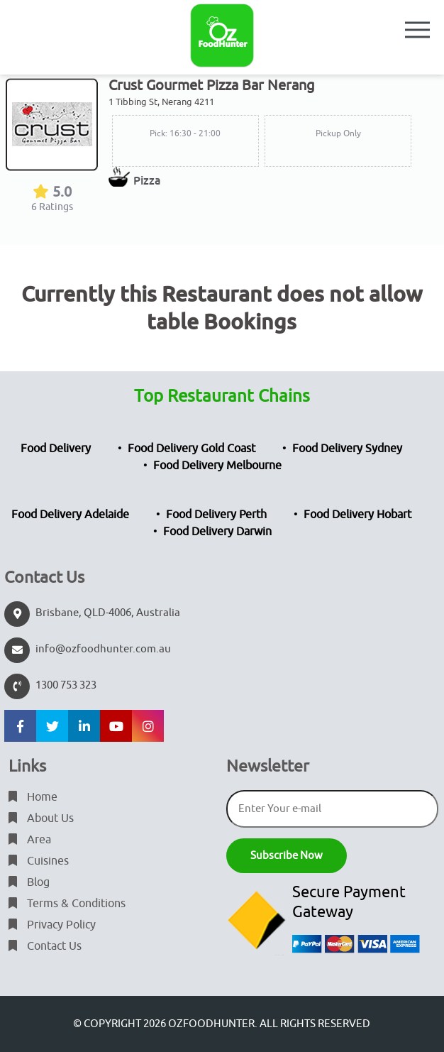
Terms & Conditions (67, 904)
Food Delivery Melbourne (217, 466)
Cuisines (39, 861)
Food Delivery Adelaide (70, 515)
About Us (41, 818)
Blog (29, 882)
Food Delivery (56, 449)
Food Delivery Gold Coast (191, 449)
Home (33, 797)
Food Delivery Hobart (357, 515)
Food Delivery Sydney (347, 449)
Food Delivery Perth (216, 515)
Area (30, 840)
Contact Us (45, 946)
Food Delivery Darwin (217, 532)
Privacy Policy (52, 925)
